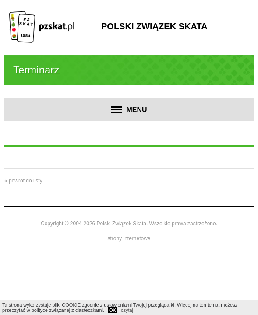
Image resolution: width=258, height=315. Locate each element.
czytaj (127, 310)
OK (112, 310)
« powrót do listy (23, 181)
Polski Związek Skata (154, 26)
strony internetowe (128, 238)
